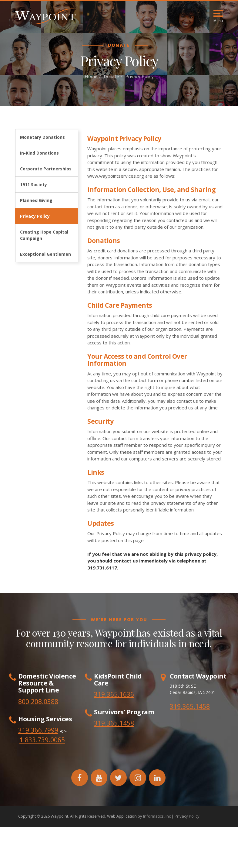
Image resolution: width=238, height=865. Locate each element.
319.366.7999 (38, 730)
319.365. (106, 723)
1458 (126, 723)
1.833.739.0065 (42, 740)
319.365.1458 (190, 706)
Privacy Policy (35, 216)
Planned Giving (36, 200)
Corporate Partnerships (46, 169)
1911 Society (33, 184)
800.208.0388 (38, 701)
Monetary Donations (42, 137)
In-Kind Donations (39, 153)
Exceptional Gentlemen (45, 254)
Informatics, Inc (157, 816)
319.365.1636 (114, 694)
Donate (111, 76)
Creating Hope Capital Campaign (44, 235)
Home (91, 76)
